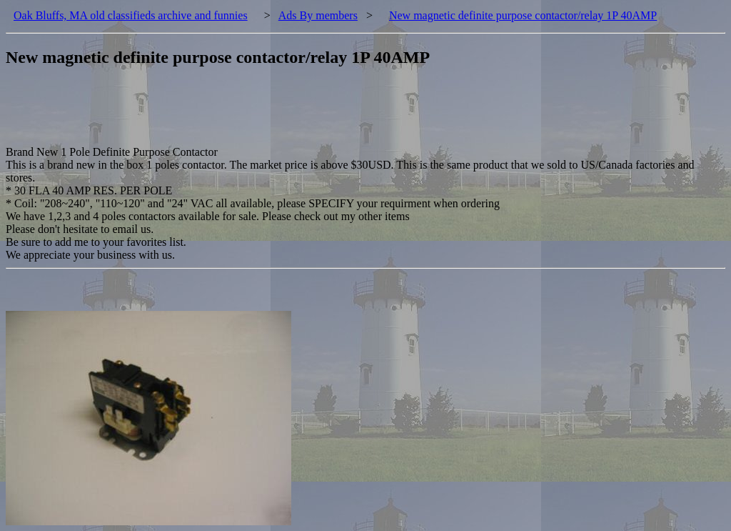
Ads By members (318, 15)
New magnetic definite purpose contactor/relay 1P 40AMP (523, 15)
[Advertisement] (265, 113)
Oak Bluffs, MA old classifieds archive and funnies (131, 15)
